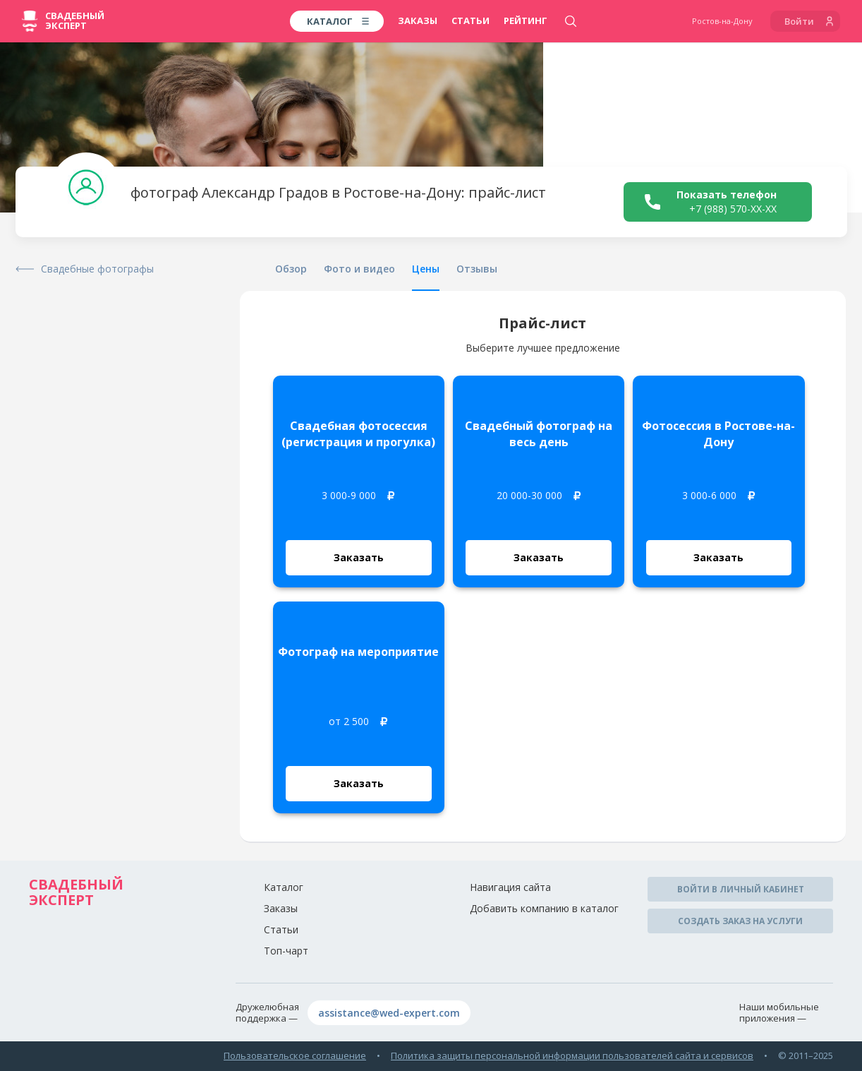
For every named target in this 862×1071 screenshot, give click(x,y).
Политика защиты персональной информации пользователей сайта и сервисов (572, 1055)
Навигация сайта (510, 887)
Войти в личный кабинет (740, 889)
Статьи (470, 20)
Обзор (291, 268)
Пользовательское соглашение (295, 1055)
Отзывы (476, 268)
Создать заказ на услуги (740, 921)
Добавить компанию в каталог (544, 908)
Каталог (283, 887)
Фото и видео (359, 268)
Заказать (359, 557)
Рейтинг (525, 20)
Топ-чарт (286, 950)
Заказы (417, 20)
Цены (425, 268)
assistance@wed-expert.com (389, 1012)
